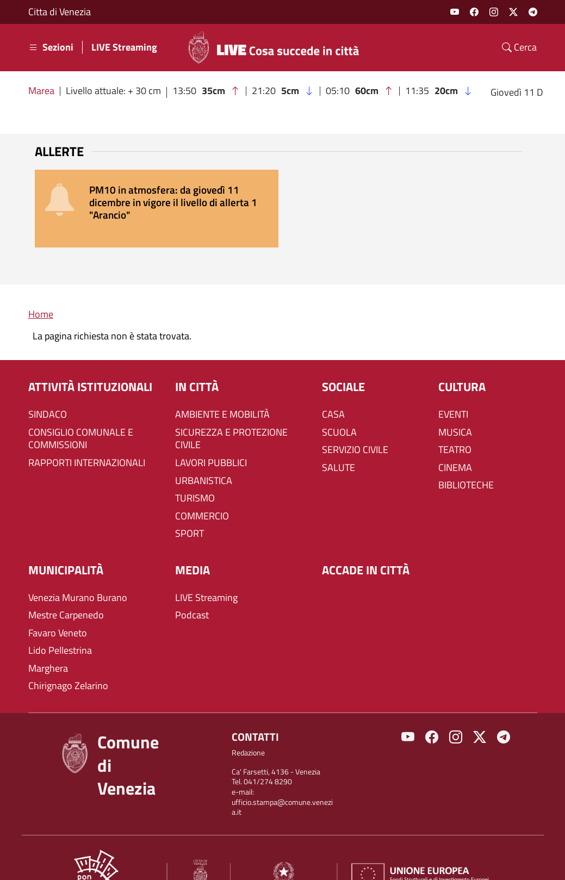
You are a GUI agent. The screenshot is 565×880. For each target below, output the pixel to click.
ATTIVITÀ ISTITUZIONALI (90, 362)
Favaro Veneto (57, 608)
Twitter (513, 12)
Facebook (474, 12)
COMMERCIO (202, 491)
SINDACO (47, 389)
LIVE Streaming (124, 47)
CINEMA (455, 442)
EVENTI (453, 389)
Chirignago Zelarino (68, 660)
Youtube (454, 12)
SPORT (189, 508)
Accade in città (365, 545)
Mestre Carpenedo (66, 590)
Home (40, 289)
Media (192, 545)
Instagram (493, 12)
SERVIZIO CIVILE (355, 424)
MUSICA (455, 406)
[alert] (283, 196)
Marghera (48, 643)
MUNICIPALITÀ (65, 545)
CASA (333, 389)
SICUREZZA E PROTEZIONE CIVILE (231, 413)
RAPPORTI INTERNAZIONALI (86, 437)
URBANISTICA (203, 455)
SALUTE (338, 442)
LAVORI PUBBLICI (211, 437)
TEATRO (454, 424)
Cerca (519, 47)
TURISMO (195, 473)
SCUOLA (339, 406)
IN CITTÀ (197, 362)
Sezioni (50, 47)
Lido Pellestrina (60, 625)
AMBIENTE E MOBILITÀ (222, 389)
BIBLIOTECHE (466, 460)
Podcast (192, 590)
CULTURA (462, 362)
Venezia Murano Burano (77, 572)
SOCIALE (343, 362)
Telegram (533, 12)
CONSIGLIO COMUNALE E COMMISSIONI (80, 413)
